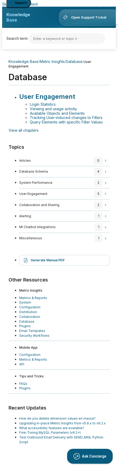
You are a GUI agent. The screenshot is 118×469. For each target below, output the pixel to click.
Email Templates (32, 331)
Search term (17, 38)
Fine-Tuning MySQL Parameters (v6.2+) (50, 432)
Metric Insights (52, 61)
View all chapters (24, 130)
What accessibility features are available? (51, 428)
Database (74, 61)
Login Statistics (43, 104)
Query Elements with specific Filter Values (66, 122)
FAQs (23, 384)
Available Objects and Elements (57, 113)
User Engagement (47, 96)
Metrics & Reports (33, 298)
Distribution (28, 312)
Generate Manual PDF (48, 260)
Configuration (29, 307)
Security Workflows (34, 336)
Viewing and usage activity (53, 108)
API (21, 364)
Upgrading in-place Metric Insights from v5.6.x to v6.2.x (62, 423)
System (25, 302)
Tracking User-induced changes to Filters (66, 117)
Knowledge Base (18, 17)
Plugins (25, 326)
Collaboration (29, 317)
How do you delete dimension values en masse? (57, 418)
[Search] (67, 38)
